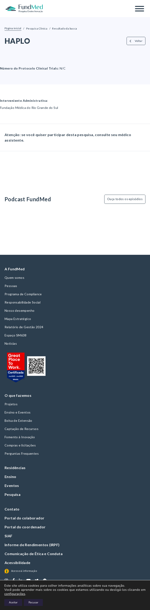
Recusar (33, 602)
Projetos (11, 404)
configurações (14, 594)
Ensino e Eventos (18, 412)
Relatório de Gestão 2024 (24, 327)
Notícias (11, 343)
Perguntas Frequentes (22, 453)
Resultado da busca (64, 28)
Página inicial (13, 28)
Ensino (10, 476)
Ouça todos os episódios (124, 199)
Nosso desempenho (19, 310)
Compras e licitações (20, 445)
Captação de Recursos (21, 429)
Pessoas (11, 286)
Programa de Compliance (23, 294)
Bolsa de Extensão (18, 420)
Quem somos (14, 277)
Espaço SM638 (16, 335)
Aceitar (13, 602)
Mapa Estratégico (18, 319)
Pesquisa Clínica (36, 28)
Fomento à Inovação (20, 437)
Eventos (12, 485)
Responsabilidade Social (23, 302)
